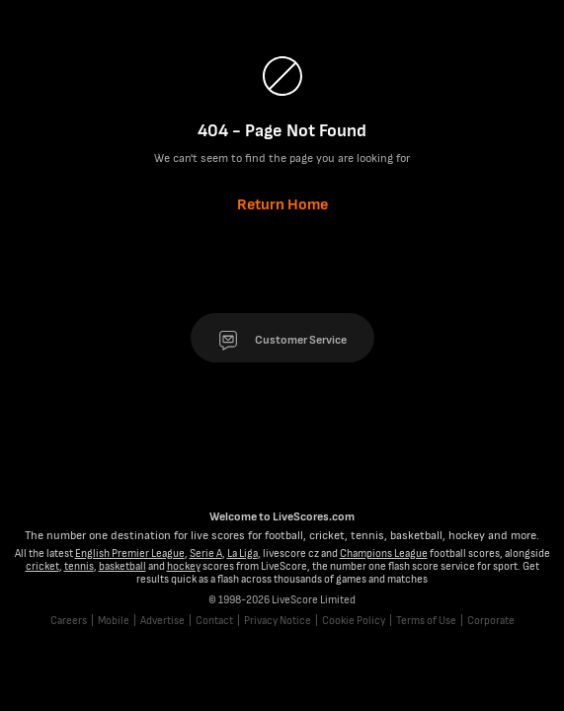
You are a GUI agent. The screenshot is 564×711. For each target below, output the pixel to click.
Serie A (206, 553)
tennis (79, 566)
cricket (42, 566)
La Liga (242, 553)
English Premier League (130, 553)
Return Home (282, 205)
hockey (184, 566)
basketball (122, 566)
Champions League (384, 553)
